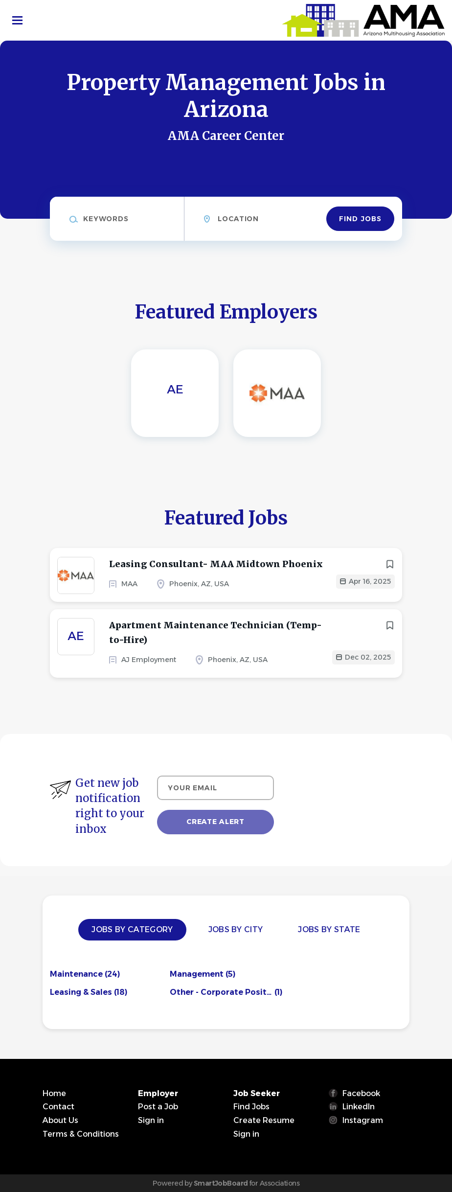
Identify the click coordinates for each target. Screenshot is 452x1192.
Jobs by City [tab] (235, 929)
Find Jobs (360, 218)
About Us (60, 1120)
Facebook (361, 1093)
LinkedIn (358, 1106)
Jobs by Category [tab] (132, 929)
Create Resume (263, 1120)
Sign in (151, 1120)
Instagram (362, 1120)
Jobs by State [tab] (329, 929)
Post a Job (158, 1106)
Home (54, 1093)
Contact (58, 1106)
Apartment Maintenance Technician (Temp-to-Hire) (215, 632)
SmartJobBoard (221, 1183)
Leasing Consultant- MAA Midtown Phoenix (216, 564)
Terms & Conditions (81, 1134)
